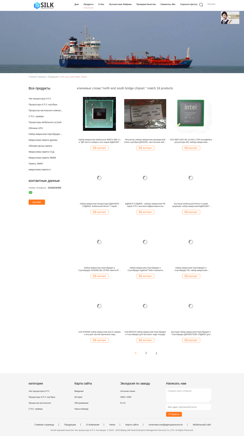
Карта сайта (131, 425)
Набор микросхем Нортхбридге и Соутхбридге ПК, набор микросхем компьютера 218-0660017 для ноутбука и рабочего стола (191, 269)
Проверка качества (146, 4)
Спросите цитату (188, 4)
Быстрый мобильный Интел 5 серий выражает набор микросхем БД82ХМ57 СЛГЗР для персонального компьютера (190, 205)
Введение (79, 391)
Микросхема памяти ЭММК (42, 157)
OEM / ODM (125, 397)
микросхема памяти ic (40, 169)
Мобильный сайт (202, 425)
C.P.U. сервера (36, 116)
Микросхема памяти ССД (41, 152)
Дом (77, 4)
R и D (122, 403)
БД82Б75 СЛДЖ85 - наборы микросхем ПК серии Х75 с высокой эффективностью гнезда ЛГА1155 (145, 205)
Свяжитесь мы (167, 4)
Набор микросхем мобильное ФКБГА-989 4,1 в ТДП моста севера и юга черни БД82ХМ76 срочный (99, 140)
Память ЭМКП (36, 163)
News (112, 425)
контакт (37, 202)
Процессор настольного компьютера (46, 110)
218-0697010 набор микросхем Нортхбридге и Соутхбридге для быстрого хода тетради (145, 333)
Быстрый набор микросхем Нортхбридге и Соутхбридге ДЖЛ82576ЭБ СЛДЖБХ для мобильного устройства (191, 333)
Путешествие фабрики (120, 4)
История (78, 397)
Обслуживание (81, 403)
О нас (101, 4)
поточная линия (127, 391)
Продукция (70, 425)
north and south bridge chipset (73, 77)
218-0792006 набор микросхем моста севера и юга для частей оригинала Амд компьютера (99, 333)
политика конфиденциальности (166, 425)
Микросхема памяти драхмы (43, 140)
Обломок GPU (36, 128)
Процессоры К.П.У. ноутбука (43, 104)
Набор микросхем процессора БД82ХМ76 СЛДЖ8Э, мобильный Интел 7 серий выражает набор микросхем (99, 205)
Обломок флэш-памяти (40, 146)
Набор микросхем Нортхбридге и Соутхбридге (46, 134)
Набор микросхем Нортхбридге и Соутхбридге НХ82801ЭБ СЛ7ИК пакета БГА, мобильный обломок (99, 269)
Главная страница (44, 425)
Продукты (89, 4)
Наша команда (81, 409)
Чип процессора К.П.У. (40, 98)
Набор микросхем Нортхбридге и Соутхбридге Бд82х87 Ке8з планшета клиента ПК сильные (145, 269)
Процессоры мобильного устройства (46, 122)
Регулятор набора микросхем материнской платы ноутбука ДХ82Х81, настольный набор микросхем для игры (145, 140)
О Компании (92, 425)
